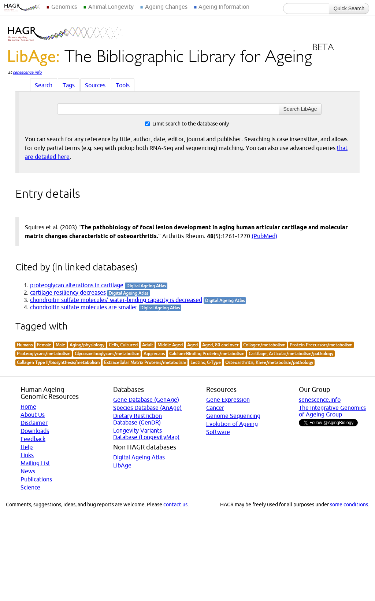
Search (43, 85)
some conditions (349, 504)
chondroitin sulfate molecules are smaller (83, 307)
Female (44, 344)
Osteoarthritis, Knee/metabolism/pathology (269, 362)
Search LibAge (300, 109)
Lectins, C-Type (205, 362)
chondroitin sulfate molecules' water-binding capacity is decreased (116, 299)
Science (30, 487)
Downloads (35, 430)
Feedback (33, 439)
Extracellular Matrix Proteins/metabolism (145, 362)
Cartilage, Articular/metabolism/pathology (291, 353)
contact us (175, 504)
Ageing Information (223, 6)
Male (60, 344)
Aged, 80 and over (220, 344)
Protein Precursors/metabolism (321, 344)
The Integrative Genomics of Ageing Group (332, 411)
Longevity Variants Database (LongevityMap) (146, 433)
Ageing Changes (166, 6)
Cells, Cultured (123, 344)
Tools (123, 85)
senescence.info (27, 72)
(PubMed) (264, 236)
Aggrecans (154, 353)
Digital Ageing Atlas (139, 457)
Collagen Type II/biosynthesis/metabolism (58, 362)
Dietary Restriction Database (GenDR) (137, 419)
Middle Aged (170, 344)
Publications (36, 479)
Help (27, 447)
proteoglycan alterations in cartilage (76, 285)
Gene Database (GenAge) (146, 399)
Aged (192, 344)
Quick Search (349, 8)
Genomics (64, 6)
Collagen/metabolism (264, 344)
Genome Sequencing (233, 415)
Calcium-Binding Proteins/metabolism (206, 353)
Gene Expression (228, 399)
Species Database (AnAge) (147, 407)
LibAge (122, 465)
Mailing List (35, 463)
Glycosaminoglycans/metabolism (107, 353)
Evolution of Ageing (232, 423)
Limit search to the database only (187, 124)
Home (28, 406)
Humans (25, 344)
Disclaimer (34, 422)
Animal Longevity (111, 6)
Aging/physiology (87, 344)
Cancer (215, 407)
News (28, 471)
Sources (95, 85)
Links (27, 455)
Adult (147, 344)
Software (218, 432)
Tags (69, 85)
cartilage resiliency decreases (68, 292)
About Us (33, 414)
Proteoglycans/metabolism (43, 353)
